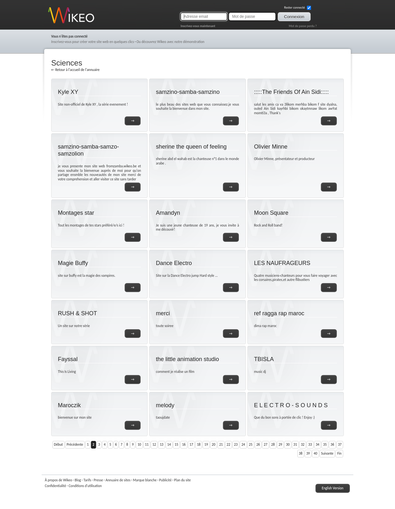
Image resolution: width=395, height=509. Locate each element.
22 (228, 444)
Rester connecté (297, 7)
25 (251, 444)
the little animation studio (187, 359)
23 (236, 444)
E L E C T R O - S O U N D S (291, 405)
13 (161, 444)
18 (198, 444)
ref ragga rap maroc (279, 313)
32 (302, 444)
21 (221, 444)
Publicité (165, 480)
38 (300, 453)
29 (280, 444)
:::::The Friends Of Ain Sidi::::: (291, 92)
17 (191, 444)
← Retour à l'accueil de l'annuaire (75, 69)
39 (308, 453)
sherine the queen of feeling (191, 146)
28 (273, 444)
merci (163, 313)
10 (139, 444)
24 (243, 444)
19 (206, 444)
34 (317, 444)
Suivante (327, 453)
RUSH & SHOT (77, 313)
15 (176, 444)
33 (310, 444)
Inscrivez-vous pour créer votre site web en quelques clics (92, 41)
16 (183, 444)
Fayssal (68, 359)
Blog (78, 480)
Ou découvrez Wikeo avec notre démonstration (170, 41)
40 (315, 453)
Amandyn (168, 213)
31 (295, 444)
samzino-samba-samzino (187, 92)
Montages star (76, 213)
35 (325, 444)
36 (332, 444)
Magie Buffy (73, 263)
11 (147, 444)
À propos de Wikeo (58, 480)
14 (169, 444)
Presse (98, 480)
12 (154, 444)
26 (258, 444)
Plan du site (182, 480)
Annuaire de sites (118, 480)
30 (287, 444)
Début (58, 444)
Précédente (75, 444)
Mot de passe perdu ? (303, 26)
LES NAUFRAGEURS (282, 263)
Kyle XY (68, 92)
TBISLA (264, 359)
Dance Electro (174, 263)
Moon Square (271, 213)
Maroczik (69, 405)
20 (213, 444)
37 (340, 444)
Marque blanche (144, 480)
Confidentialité (55, 486)
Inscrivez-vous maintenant (198, 26)
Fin (339, 453)
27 (265, 444)
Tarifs (87, 480)
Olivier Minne (271, 146)
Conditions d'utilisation (85, 486)
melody (165, 405)
